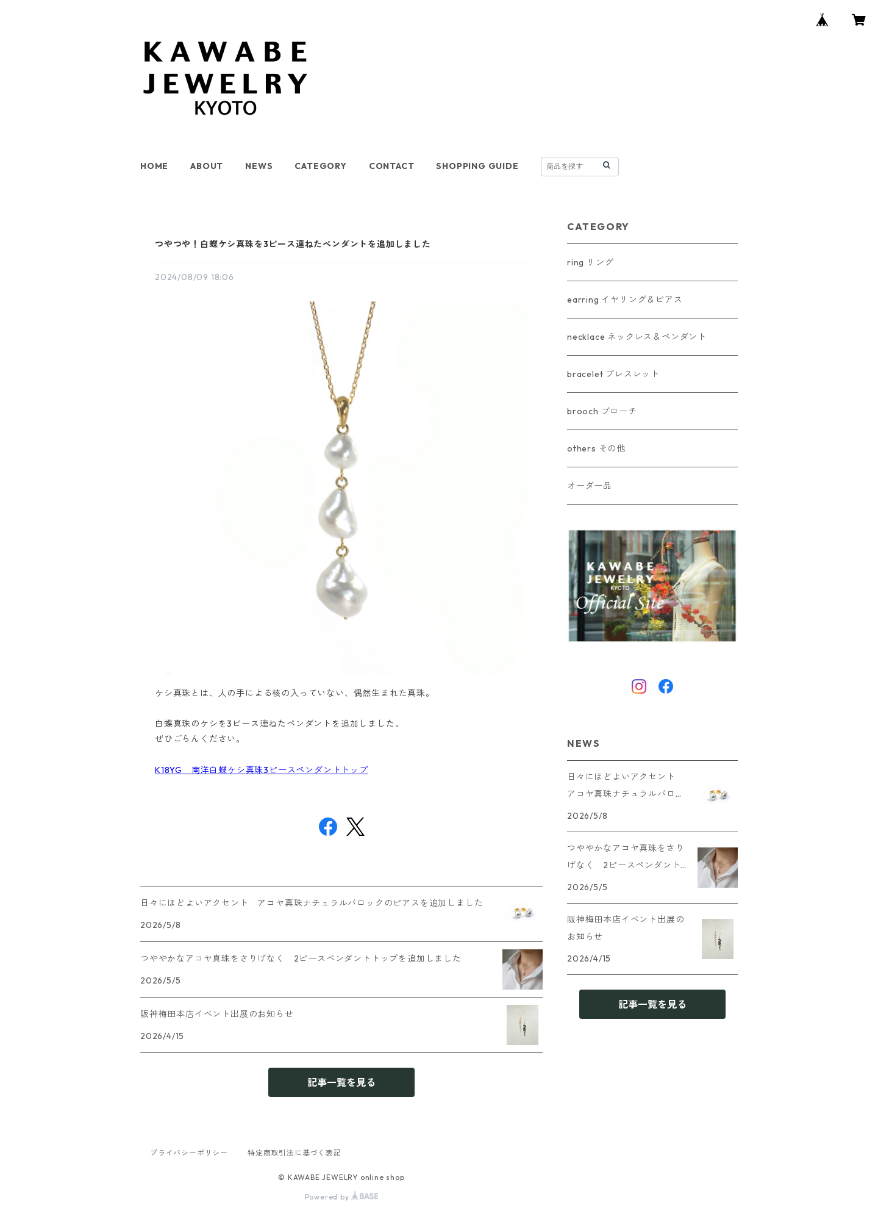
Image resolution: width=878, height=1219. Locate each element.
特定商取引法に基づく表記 (294, 1152)
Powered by (342, 1196)
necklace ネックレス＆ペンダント (637, 336)
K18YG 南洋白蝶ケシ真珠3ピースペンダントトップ (261, 769)
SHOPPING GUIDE (477, 165)
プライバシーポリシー (189, 1152)
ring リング (590, 262)
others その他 (596, 448)
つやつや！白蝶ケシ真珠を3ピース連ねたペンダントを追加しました (293, 244)
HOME (154, 165)
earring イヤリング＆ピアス (625, 299)
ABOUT (206, 165)
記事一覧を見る (341, 1082)
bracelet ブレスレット (613, 374)
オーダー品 (589, 485)
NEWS (259, 165)
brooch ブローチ (602, 411)
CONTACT (392, 165)
